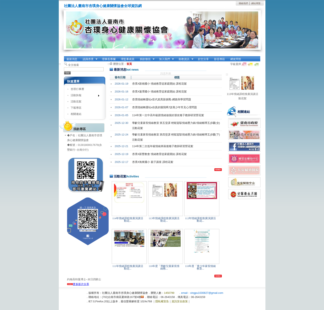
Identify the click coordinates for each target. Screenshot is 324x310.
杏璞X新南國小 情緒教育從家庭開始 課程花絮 (159, 83)
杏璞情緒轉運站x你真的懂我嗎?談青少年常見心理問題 (164, 107)
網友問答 (235, 59)
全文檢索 (73, 64)
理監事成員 (127, 59)
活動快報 (84, 96)
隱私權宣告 (162, 301)
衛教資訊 (184, 59)
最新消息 (71, 59)
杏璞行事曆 (77, 89)
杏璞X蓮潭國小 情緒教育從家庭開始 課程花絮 (159, 91)
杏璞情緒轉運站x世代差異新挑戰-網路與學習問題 (161, 99)
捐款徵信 (146, 59)
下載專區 (76, 107)
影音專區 (219, 59)
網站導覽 (255, 3)
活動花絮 (76, 101)
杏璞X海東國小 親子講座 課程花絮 (152, 162)
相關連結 (76, 114)
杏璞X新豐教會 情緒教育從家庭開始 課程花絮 (159, 154)
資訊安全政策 (180, 301)
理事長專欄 (108, 59)
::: (60, 63)
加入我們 (165, 59)
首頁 (129, 63)
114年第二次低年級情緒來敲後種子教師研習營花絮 (162, 146)
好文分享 (203, 59)
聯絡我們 (243, 3)
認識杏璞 (88, 59)
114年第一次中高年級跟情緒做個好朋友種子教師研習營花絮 (168, 115)
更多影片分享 (78, 284)
